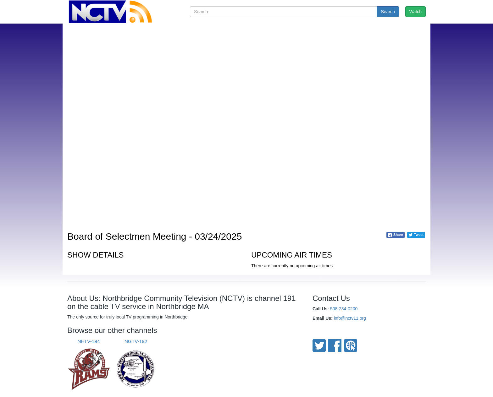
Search (388, 11)
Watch (415, 11)
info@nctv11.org (350, 318)
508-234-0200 (343, 308)
